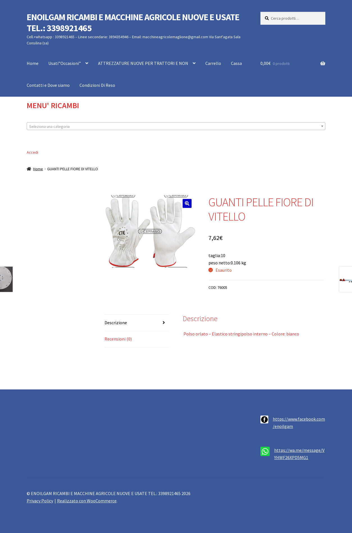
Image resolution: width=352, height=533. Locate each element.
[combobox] (176, 126)
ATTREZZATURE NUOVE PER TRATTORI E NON (143, 63)
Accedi (32, 152)
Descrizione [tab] (116, 322)
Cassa (236, 63)
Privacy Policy (40, 500)
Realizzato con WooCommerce (87, 500)
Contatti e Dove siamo (48, 85)
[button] (187, 203)
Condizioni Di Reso (97, 85)
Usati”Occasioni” (64, 63)
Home (32, 63)
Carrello (213, 63)
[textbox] (176, 126)
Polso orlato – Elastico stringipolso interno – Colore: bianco (241, 334)
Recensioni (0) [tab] (118, 339)
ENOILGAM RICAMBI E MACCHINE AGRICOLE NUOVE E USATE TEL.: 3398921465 (133, 23)
